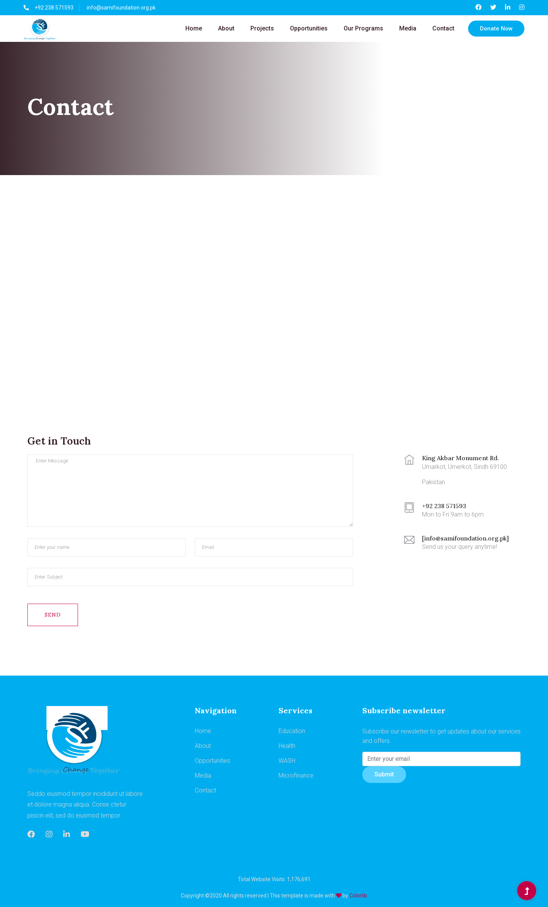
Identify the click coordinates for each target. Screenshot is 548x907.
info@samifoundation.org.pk (121, 8)
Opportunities (309, 28)
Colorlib (358, 896)
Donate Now (496, 28)
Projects (262, 28)
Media (407, 28)
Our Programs (363, 28)
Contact (443, 28)
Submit (384, 774)
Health (287, 745)
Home (193, 28)
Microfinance (296, 775)
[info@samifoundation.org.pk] (465, 538)
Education (292, 731)
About (226, 28)
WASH (287, 760)
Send (53, 614)
